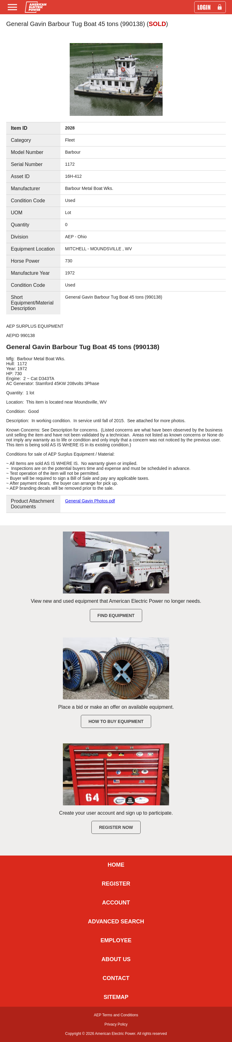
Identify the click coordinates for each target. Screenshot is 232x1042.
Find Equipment (116, 615)
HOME (116, 865)
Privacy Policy (116, 1024)
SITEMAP (115, 997)
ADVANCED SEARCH (116, 921)
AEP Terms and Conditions (116, 1015)
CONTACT (116, 978)
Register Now (116, 827)
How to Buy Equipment (116, 721)
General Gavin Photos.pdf (90, 500)
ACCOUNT (116, 903)
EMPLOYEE (115, 940)
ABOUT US (116, 959)
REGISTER (116, 884)
